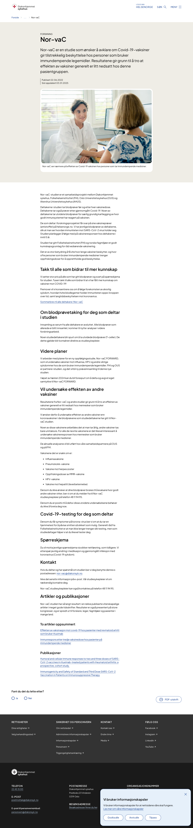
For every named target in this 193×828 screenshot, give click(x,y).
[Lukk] (186, 794)
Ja (17, 698)
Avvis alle (134, 817)
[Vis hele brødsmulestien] (25, 17)
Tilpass (153, 817)
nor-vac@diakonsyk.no (69, 573)
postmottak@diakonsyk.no (25, 800)
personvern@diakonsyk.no (25, 812)
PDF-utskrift (171, 699)
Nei (30, 698)
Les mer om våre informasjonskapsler (123, 808)
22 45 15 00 (17, 789)
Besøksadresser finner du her (83, 807)
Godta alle (113, 817)
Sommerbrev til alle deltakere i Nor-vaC (61, 301)
